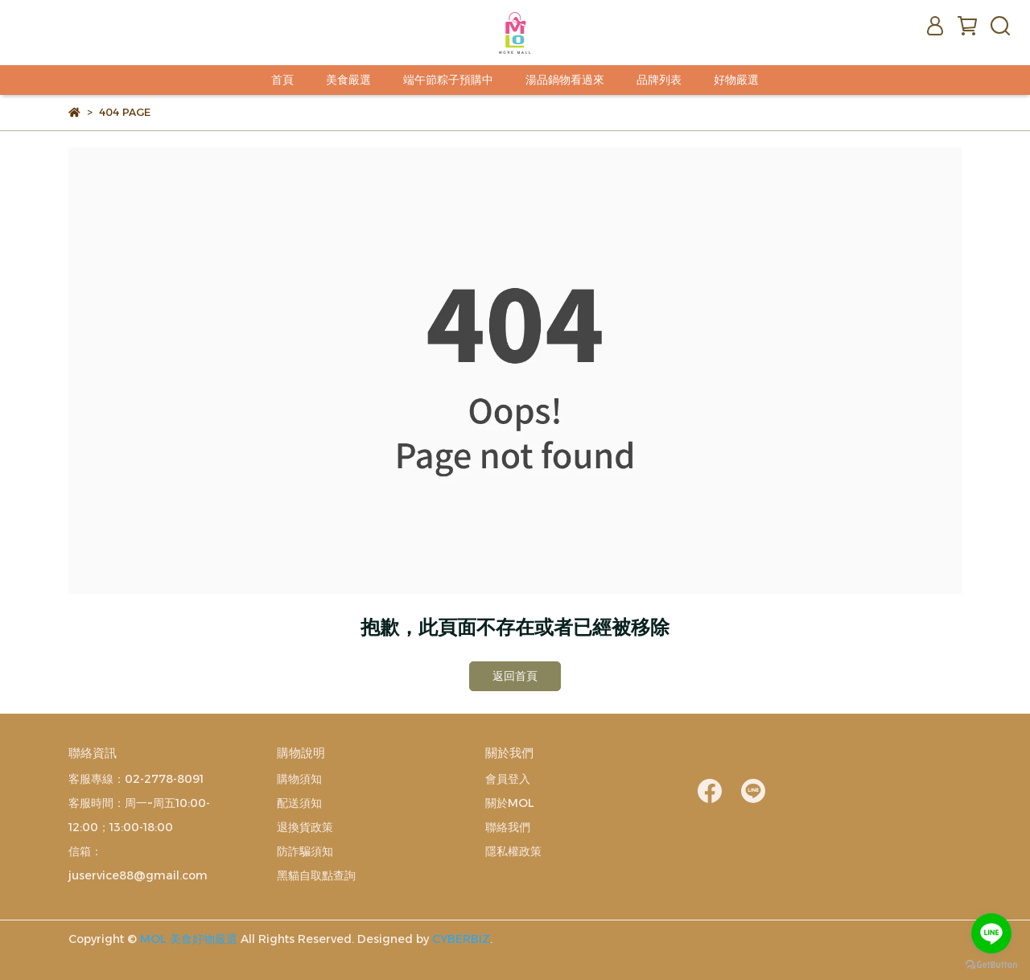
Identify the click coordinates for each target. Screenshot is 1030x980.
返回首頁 (515, 676)
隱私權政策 (513, 851)
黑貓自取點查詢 (316, 875)
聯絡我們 (507, 827)
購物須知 (299, 779)
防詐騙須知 (305, 851)
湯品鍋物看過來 (564, 79)
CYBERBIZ (461, 939)
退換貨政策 (305, 827)
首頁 (282, 79)
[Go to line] (991, 933)
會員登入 (507, 779)
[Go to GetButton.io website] (991, 964)
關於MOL (509, 803)
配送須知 (299, 803)
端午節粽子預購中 (448, 79)
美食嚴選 (348, 79)
